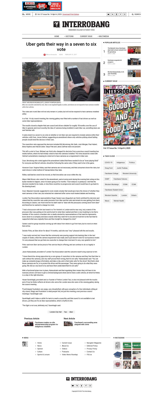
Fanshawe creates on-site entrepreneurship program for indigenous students (46, 324)
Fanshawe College (111, 175)
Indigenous (121, 164)
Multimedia (104, 36)
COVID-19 (108, 164)
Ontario (133, 197)
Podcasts (64, 354)
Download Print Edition (70, 14)
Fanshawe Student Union (114, 192)
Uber (71, 312)
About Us (64, 348)
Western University (129, 175)
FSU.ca (88, 357)
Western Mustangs (112, 186)
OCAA (125, 186)
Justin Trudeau (122, 170)
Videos (63, 351)
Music (107, 203)
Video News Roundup (69, 357)
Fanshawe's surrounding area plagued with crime (86, 323)
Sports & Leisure (42, 357)
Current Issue (86, 36)
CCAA (134, 186)
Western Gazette (111, 197)
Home (56, 36)
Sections (69, 36)
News (61, 54)
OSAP (107, 181)
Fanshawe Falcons (120, 181)
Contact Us (90, 354)
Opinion (39, 351)
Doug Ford (108, 170)
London (124, 197)
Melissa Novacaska (51, 54)
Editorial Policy (91, 348)
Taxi (65, 312)
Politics (132, 164)
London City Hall (56, 312)
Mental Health (119, 203)
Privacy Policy (91, 351)
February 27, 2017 (71, 54)
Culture (38, 354)
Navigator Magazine (93, 345)
